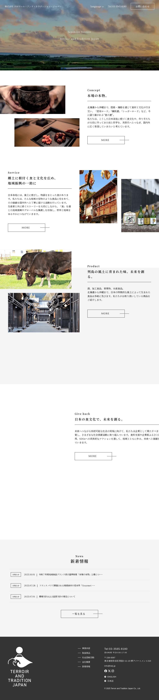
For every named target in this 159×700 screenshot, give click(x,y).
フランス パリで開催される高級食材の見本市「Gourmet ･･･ (67, 585)
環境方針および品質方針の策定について (57, 596)
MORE (105, 140)
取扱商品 (86, 653)
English (111, 677)
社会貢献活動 (88, 657)
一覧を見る (78, 613)
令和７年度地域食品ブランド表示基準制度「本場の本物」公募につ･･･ (71, 574)
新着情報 (86, 666)
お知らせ (15, 574)
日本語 (110, 681)
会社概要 (86, 662)
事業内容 (86, 648)
